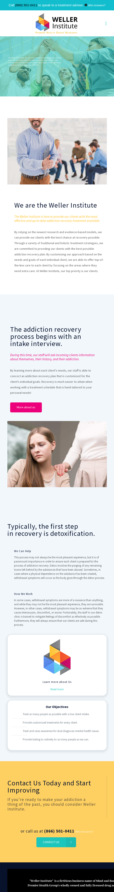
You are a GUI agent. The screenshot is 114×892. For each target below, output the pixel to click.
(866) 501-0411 (26, 5)
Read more (57, 690)
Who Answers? (96, 5)
